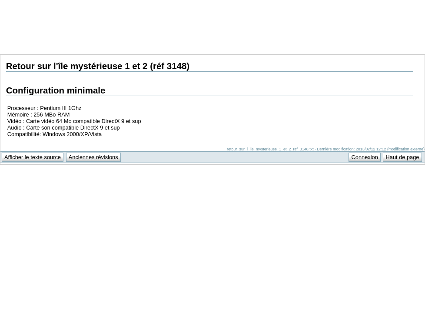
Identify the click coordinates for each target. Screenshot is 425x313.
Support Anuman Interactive (379, 5)
